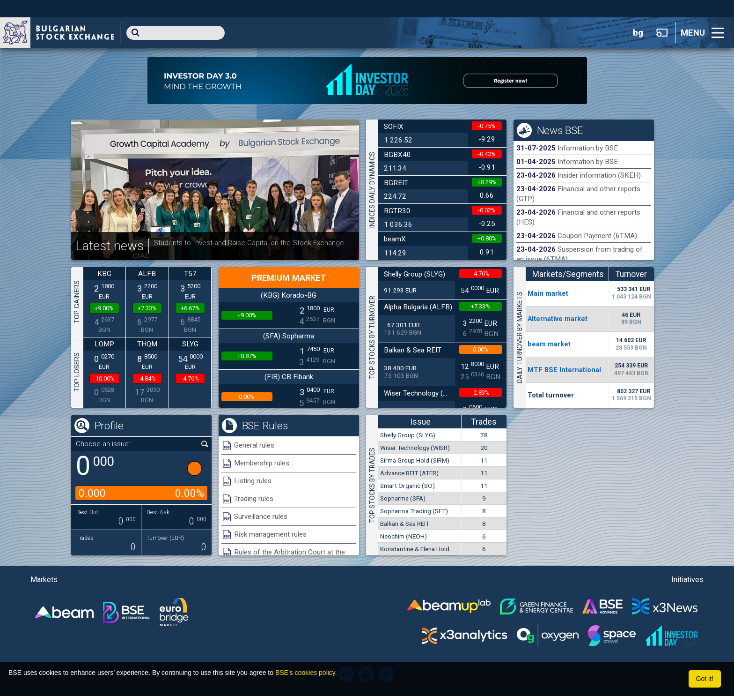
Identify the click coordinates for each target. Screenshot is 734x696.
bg (638, 33)
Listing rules (253, 481)
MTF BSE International (564, 370)
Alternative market (557, 318)
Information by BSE (588, 148)
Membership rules (261, 463)
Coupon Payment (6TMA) (597, 236)
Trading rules (253, 498)
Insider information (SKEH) (599, 175)
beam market (549, 344)
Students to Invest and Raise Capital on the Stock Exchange (249, 243)
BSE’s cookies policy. (306, 672)
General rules (254, 445)
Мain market (548, 293)
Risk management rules (270, 534)
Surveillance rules (260, 516)
